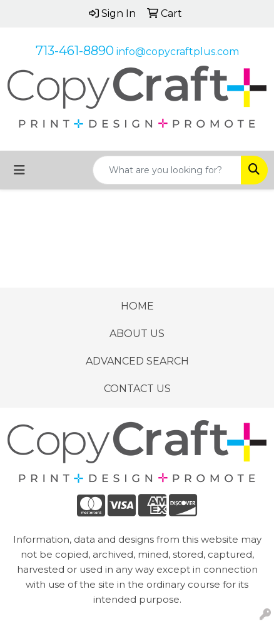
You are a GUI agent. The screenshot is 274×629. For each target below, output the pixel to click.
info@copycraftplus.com (177, 52)
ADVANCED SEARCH (137, 361)
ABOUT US (137, 334)
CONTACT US (137, 389)
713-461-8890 (75, 50)
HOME (137, 306)
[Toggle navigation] (19, 170)
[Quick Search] (167, 170)
